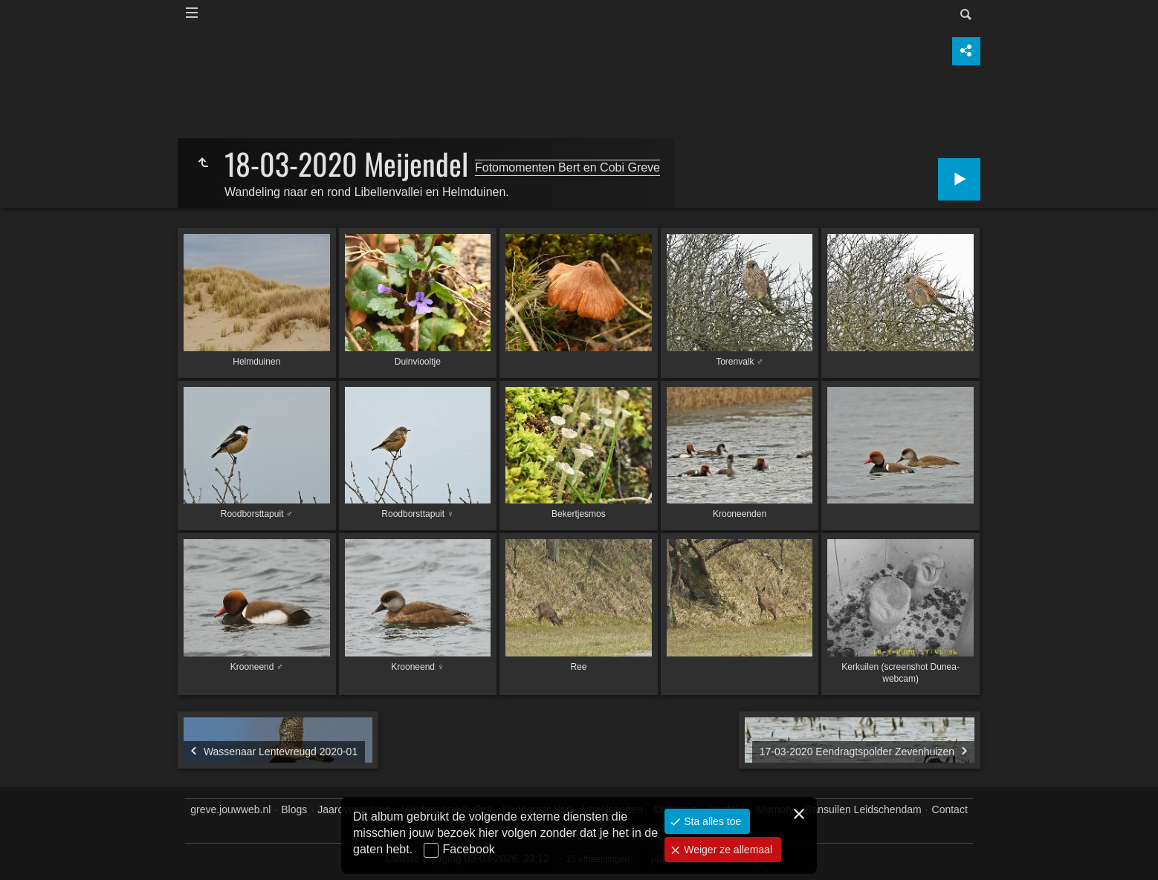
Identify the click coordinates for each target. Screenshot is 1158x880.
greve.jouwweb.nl (230, 809)
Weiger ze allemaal (726, 849)
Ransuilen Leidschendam (862, 809)
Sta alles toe (711, 821)
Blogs (294, 809)
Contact (950, 809)
